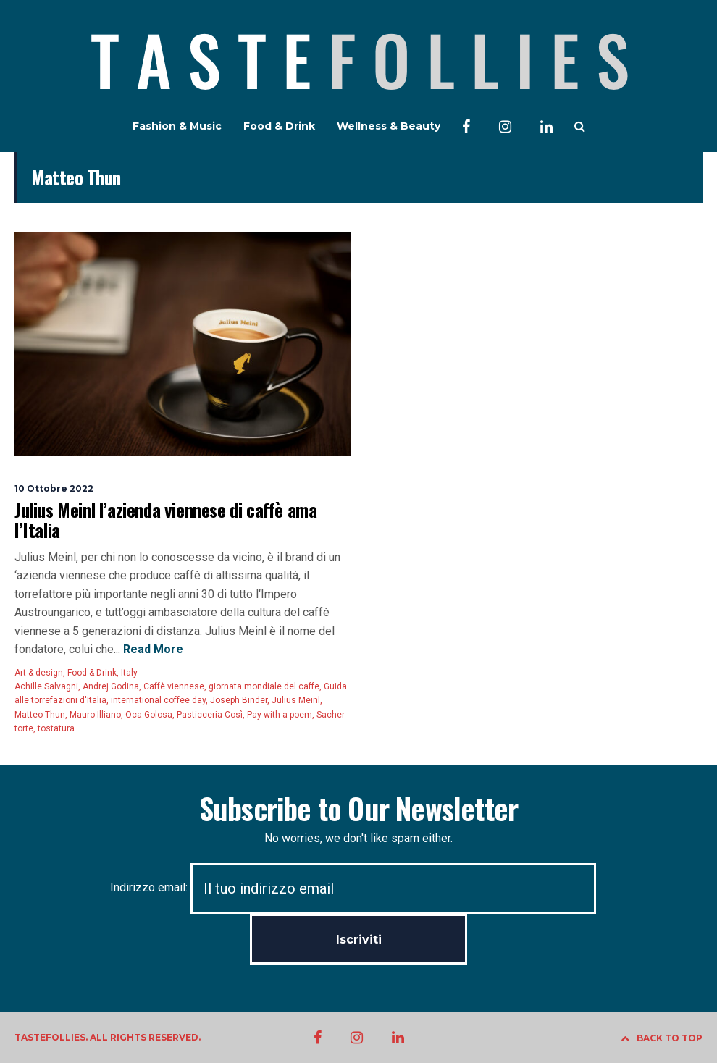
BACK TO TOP (662, 1038)
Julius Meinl (296, 700)
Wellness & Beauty (388, 126)
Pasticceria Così (210, 715)
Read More (151, 649)
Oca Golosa (148, 715)
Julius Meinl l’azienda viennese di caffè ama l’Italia (165, 519)
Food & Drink (279, 126)
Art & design (38, 673)
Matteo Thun (39, 715)
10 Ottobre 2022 (53, 488)
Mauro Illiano (95, 715)
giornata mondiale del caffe (264, 686)
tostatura (56, 728)
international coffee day (158, 700)
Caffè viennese (173, 686)
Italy (129, 673)
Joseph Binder (238, 700)
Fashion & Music (177, 126)
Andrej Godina (111, 686)
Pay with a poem (279, 715)
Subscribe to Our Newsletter (358, 808)
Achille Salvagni (46, 686)
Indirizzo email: (353, 887)
